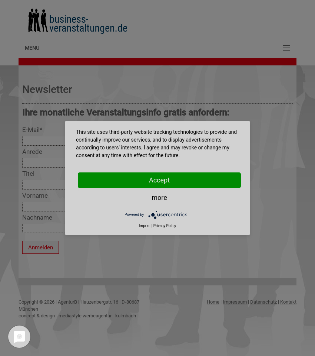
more (159, 197)
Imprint (145, 226)
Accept (159, 180)
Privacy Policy (164, 226)
